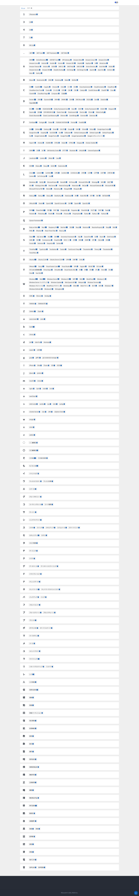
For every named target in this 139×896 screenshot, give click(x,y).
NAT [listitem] (98, 196)
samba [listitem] (42, 404)
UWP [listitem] (75, 260)
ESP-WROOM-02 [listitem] (49, 112)
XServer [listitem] (39, 296)
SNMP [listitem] (87, 240)
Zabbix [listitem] (32, 311)
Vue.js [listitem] (41, 266)
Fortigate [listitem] (42, 122)
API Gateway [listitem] (66, 60)
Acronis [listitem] (61, 63)
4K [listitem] (31, 30)
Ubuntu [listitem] (32, 260)
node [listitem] (45, 389)
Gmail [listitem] (55, 129)
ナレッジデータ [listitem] (34, 582)
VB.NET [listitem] (92, 266)
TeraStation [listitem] (54, 249)
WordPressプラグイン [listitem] (54, 286)
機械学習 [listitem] (32, 775)
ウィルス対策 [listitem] (48, 481)
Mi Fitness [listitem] (73, 182)
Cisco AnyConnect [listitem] (86, 87)
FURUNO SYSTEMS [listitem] (62, 122)
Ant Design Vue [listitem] (82, 70)
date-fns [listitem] (38, 342)
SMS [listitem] (81, 240)
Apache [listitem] (93, 70)
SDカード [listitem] (67, 240)
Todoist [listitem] (63, 249)
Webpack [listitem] (82, 282)
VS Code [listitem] (100, 266)
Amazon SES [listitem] (70, 63)
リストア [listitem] (49, 667)
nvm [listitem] (52, 389)
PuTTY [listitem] (93, 210)
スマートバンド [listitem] (74, 528)
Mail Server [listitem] (53, 185)
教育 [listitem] (31, 736)
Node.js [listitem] (32, 196)
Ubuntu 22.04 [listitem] (43, 260)
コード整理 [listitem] (49, 504)
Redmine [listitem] (86, 227)
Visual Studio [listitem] (67, 266)
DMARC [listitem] (64, 99)
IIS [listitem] (38, 150)
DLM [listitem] (72, 99)
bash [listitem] (31, 327)
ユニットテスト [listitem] (34, 651)
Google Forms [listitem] (53, 136)
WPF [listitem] (75, 279)
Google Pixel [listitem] (65, 136)
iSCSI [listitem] (59, 365)
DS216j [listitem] (89, 99)
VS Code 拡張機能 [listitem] (35, 270)
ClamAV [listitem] (32, 94)
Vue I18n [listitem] (39, 273)
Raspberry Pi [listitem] (54, 227)
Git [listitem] (31, 129)
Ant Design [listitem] (71, 70)
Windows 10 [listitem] (66, 279)
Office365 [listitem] (33, 203)
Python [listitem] (87, 214)
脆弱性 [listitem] (32, 813)
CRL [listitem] (70, 90)
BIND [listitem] (50, 80)
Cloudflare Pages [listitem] (43, 94)
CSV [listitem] (76, 87)
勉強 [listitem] (31, 705)
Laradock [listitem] (65, 173)
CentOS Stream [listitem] (94, 90)
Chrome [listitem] (55, 87)
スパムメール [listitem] (62, 528)
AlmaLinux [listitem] (104, 63)
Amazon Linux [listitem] (34, 63)
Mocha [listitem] (49, 189)
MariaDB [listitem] (63, 182)
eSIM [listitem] (39, 350)
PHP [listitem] (31, 210)
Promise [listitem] (67, 214)
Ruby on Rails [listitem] (34, 227)
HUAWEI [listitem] (49, 143)
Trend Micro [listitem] (33, 253)
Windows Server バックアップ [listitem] (39, 282)
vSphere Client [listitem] (59, 412)
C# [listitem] (31, 87)
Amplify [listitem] (81, 63)
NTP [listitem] (92, 196)
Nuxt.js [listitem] (49, 196)
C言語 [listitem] (63, 94)
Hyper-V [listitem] (32, 143)
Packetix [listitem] (32, 214)
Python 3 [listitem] (95, 214)
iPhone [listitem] (32, 365)
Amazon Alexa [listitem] (79, 60)
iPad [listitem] (39, 365)
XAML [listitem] (31, 296)
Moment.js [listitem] (58, 189)
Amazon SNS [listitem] (47, 70)
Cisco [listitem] (113, 90)
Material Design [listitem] (64, 185)
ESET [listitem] (80, 109)
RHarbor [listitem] (39, 231)
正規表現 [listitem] (32, 782)
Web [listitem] (42, 279)
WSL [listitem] (82, 279)
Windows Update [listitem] (57, 282)
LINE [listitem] (84, 173)
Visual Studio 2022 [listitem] (70, 270)
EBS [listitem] (40, 112)
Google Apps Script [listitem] (104, 129)
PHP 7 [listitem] (56, 210)
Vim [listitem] (110, 270)
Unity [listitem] (81, 260)
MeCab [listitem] (85, 185)
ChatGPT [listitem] (105, 90)
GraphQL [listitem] (44, 133)
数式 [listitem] (31, 744)
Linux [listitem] (32, 173)
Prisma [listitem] (59, 214)
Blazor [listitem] (32, 80)
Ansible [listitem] (53, 63)
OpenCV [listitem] (49, 203)
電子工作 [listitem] (32, 860)
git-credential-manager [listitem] (50, 358)
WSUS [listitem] (75, 286)
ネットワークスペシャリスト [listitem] (51, 589)
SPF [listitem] (94, 240)
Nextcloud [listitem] (69, 196)
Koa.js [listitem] (46, 166)
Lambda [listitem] (49, 173)
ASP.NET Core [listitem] (55, 60)
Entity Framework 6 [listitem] (91, 109)
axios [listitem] (42, 319)
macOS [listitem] (32, 381)
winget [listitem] (32, 419)
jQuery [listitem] (32, 373)
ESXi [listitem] (38, 109)
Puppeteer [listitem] (75, 210)
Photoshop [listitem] (42, 214)
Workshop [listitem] (67, 286)
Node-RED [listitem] (84, 196)
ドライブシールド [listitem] (35, 574)
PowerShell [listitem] (40, 210)
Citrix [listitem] (63, 87)
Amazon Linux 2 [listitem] (91, 60)
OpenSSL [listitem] (86, 203)
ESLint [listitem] (91, 112)
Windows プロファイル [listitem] (37, 286)
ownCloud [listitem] (33, 396)
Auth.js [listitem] (39, 73)
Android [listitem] (45, 63)
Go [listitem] (31, 136)
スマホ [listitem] (32, 528)
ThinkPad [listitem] (33, 249)
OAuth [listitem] (41, 203)
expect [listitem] (32, 350)
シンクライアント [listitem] (35, 520)
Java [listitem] (58, 158)
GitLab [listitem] (92, 129)
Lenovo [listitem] (32, 176)
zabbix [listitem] (32, 435)
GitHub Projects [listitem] (108, 133)
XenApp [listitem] (48, 296)
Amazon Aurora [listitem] (34, 70)
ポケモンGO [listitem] (33, 628)
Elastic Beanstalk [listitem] (35, 116)
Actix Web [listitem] (103, 66)
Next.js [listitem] (41, 196)
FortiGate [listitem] (33, 122)
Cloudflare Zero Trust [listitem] (36, 90)
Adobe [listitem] (111, 66)
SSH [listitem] (56, 237)
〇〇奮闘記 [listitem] (33, 450)
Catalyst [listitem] (83, 90)
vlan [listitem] (44, 412)
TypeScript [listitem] (43, 249)
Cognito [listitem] (47, 87)
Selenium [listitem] (41, 243)
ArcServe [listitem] (110, 70)
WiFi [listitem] (101, 286)
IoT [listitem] (43, 150)
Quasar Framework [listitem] (36, 220)
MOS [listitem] (103, 182)
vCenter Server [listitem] (34, 412)
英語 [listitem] (31, 829)
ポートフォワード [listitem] (46, 628)
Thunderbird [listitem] (87, 249)
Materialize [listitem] (76, 185)
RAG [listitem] (115, 227)
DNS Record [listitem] (80, 99)
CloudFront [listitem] (112, 87)
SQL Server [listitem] (41, 237)
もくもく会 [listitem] (33, 466)
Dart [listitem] (97, 99)
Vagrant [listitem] (83, 266)
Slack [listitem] (32, 237)
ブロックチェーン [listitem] (49, 612)
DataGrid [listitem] (104, 99)
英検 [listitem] (38, 829)
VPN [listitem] (76, 266)
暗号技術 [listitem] (32, 759)
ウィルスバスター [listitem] (35, 481)
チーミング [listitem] (33, 551)
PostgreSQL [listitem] (65, 210)
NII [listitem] (76, 196)
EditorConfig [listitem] (100, 112)
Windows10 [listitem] (48, 289)
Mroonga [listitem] (95, 182)
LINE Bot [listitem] (111, 173)
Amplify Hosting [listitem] (59, 70)
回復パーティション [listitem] (36, 713)
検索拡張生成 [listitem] (34, 767)
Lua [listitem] (51, 176)
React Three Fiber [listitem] (51, 231)
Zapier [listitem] (40, 311)
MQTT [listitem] (110, 182)
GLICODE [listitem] (53, 133)
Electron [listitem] (83, 112)
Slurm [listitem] (102, 237)
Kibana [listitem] (39, 166)
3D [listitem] (31, 22)
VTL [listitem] (97, 270)
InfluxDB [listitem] (82, 150)
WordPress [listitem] (91, 279)
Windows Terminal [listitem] (94, 282)
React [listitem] (78, 227)
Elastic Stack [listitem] (61, 112)
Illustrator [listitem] (73, 150)
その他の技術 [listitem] (42, 458)
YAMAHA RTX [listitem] (42, 304)
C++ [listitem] (70, 87)
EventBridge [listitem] (74, 116)
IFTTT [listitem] (65, 150)
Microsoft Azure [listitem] (52, 182)
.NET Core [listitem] (40, 53)
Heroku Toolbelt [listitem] (91, 143)
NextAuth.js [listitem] (59, 196)
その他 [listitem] (32, 458)
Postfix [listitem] (51, 214)
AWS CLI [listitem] (62, 66)
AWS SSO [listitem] (80, 66)
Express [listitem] (32, 112)
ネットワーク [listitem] (34, 589)
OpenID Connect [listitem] (60, 203)
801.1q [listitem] (32, 45)
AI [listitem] (96, 63)
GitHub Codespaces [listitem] (81, 133)
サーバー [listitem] (32, 512)
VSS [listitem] (91, 270)
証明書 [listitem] (32, 836)
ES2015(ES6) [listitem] (47, 109)
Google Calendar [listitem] (40, 136)
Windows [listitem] (33, 279)
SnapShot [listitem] (58, 240)
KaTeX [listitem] (53, 166)
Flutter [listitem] (51, 122)
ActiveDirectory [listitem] (42, 60)
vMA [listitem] (50, 412)
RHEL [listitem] (31, 231)
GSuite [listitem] (85, 129)
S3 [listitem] (96, 237)
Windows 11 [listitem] (101, 279)
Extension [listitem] (93, 116)
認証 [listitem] (31, 844)
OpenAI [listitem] (77, 203)
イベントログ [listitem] (34, 473)
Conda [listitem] (48, 90)
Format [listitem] (74, 122)
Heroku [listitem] (41, 143)
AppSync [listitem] (89, 63)
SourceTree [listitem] (88, 237)
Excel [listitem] (74, 109)
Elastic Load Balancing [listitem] (50, 116)
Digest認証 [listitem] (33, 103)
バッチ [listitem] (43, 597)
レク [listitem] (31, 674)
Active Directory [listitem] (91, 66)
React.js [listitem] (62, 231)
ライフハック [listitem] (34, 659)
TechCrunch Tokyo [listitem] (74, 249)
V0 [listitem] (80, 270)
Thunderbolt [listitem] (107, 249)
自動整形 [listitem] (32, 821)
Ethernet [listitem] (64, 116)
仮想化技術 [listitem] (33, 690)
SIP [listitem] (75, 240)
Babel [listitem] (67, 80)
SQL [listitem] (80, 237)
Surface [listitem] (60, 243)
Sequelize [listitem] (50, 243)
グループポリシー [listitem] (35, 497)
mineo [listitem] (40, 381)
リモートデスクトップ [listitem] (36, 667)
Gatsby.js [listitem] (47, 129)
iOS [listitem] (53, 365)
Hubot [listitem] (64, 143)
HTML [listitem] (57, 143)
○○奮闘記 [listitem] (33, 443)
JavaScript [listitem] (33, 158)
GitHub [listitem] (38, 129)
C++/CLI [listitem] (56, 90)
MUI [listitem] (31, 185)
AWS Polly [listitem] (71, 66)
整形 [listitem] (31, 751)
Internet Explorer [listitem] (94, 150)
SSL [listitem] (50, 237)
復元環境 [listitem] (32, 721)
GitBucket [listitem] (68, 133)
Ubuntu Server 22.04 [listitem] (57, 260)
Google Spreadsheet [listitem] (79, 136)
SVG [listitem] (108, 240)
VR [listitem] (85, 270)
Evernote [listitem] (84, 116)
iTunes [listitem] (46, 365)
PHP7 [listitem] (100, 210)
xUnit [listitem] (31, 427)
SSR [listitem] (38, 240)
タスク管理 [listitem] (33, 543)
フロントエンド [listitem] (34, 605)
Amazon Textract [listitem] (35, 66)
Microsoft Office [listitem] (84, 182)
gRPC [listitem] (38, 358)
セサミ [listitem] (44, 535)
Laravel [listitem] (40, 173)
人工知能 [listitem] (32, 682)
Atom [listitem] (31, 73)
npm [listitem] (38, 389)
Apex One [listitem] (101, 70)
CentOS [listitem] (38, 87)
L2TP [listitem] (96, 173)
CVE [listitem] (76, 90)
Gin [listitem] (61, 133)
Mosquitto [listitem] (77, 189)
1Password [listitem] (33, 14)
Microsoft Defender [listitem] (96, 185)
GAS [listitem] (78, 129)
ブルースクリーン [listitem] (35, 612)
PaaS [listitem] (107, 210)
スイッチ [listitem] (40, 528)
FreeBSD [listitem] (82, 122)
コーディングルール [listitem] (36, 504)
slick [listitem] (55, 404)
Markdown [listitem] (33, 182)
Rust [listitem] (44, 227)
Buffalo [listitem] (75, 80)
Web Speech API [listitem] (70, 282)
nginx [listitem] (31, 389)
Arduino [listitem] (46, 66)
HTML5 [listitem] (72, 143)
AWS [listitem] (31, 60)
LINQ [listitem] (57, 173)
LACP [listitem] (103, 173)
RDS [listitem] (72, 227)
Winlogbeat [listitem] (59, 289)
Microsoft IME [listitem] (110, 185)
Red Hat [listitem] (64, 227)
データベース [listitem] (34, 566)
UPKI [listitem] (68, 260)
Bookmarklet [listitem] (41, 80)
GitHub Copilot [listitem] (95, 133)
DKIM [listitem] (57, 99)
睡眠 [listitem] (31, 790)
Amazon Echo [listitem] (104, 60)
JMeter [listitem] (51, 158)
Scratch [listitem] (32, 243)
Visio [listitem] (31, 273)
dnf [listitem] (31, 342)
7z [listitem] (30, 38)
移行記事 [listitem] (33, 806)
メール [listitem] (32, 643)
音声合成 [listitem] (32, 867)
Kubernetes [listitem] (62, 166)
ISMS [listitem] (32, 150)
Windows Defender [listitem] (35, 289)
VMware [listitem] (32, 266)
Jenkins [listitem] (43, 158)
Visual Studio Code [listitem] (53, 266)
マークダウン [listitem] (34, 636)
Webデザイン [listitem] (85, 286)
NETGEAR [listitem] (106, 196)
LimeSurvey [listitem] (75, 173)
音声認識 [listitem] (41, 867)
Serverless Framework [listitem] (68, 237)
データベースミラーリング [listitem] (49, 566)
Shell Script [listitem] (111, 237)
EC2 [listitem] (31, 109)
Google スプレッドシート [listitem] (96, 136)
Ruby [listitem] (108, 227)
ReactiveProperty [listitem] (98, 227)
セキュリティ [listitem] (34, 535)
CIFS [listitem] (64, 90)
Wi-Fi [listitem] (94, 286)
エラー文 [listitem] (32, 489)
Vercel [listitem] (104, 270)
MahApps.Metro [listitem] (40, 185)
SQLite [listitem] (101, 240)
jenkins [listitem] (40, 373)
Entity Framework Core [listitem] (62, 109)
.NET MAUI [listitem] (65, 53)
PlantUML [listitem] (85, 210)
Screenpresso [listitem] (47, 240)
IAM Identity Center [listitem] (53, 150)
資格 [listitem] (31, 852)
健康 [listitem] (31, 697)
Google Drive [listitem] (34, 133)
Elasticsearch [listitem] (73, 112)
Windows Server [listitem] (53, 279)
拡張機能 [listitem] (32, 728)
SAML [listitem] (31, 240)
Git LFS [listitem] (63, 129)
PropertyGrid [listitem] (77, 214)
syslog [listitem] (62, 404)
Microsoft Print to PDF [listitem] (36, 189)
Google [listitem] (71, 129)
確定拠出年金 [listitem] (34, 798)
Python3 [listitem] (104, 214)
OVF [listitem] (70, 203)
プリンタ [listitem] (32, 620)
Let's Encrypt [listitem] (42, 176)
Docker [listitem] (32, 99)
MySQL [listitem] (42, 182)
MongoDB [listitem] (68, 189)
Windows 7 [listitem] (109, 286)
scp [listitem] (49, 404)
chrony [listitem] (32, 334)
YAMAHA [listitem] (32, 304)
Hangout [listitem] (80, 143)
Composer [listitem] (55, 94)
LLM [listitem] (90, 173)
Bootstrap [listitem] (59, 80)
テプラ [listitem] (32, 558)
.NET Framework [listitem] (53, 53)
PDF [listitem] (49, 210)
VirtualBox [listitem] (58, 270)
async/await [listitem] (33, 319)
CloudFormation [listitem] (100, 87)
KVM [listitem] (31, 166)
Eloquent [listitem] (112, 109)
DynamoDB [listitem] (48, 99)
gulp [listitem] (31, 358)
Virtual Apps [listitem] (48, 270)
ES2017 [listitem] (104, 109)
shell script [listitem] (33, 404)
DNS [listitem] (40, 99)
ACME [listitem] (54, 66)
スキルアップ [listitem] (50, 528)
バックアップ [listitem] (34, 597)
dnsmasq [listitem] (47, 342)
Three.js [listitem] (98, 249)
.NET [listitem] (31, 53)
